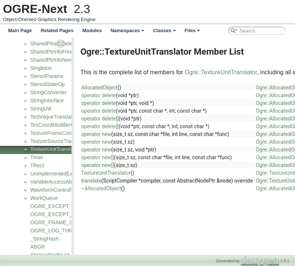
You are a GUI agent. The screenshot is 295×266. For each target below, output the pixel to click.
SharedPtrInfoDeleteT (55, 44)
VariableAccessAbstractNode (63, 182)
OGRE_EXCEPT (49, 206)
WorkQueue (44, 198)
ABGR (37, 247)
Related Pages (57, 30)
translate (89, 181)
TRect (37, 165)
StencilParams (46, 76)
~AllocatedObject (99, 188)
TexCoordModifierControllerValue (68, 125)
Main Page (20, 30)
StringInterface (47, 100)
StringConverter (48, 92)
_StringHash (44, 239)
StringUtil (40, 109)
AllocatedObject (97, 88)
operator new (94, 134)
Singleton (41, 68)
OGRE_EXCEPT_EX (54, 214)
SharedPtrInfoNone (52, 60)
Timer (36, 157)
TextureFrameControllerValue (63, 133)
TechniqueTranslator (53, 117)
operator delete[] (98, 119)
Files (192, 30)
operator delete (96, 95)
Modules (92, 30)
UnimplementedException (59, 174)
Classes (164, 30)
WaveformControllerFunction (63, 190)
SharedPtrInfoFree (51, 52)
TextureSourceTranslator (58, 141)
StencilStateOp (47, 84)
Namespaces (128, 30)
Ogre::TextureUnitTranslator (219, 72)
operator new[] (95, 157)
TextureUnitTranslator (54, 149)
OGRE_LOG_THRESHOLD (62, 230)
